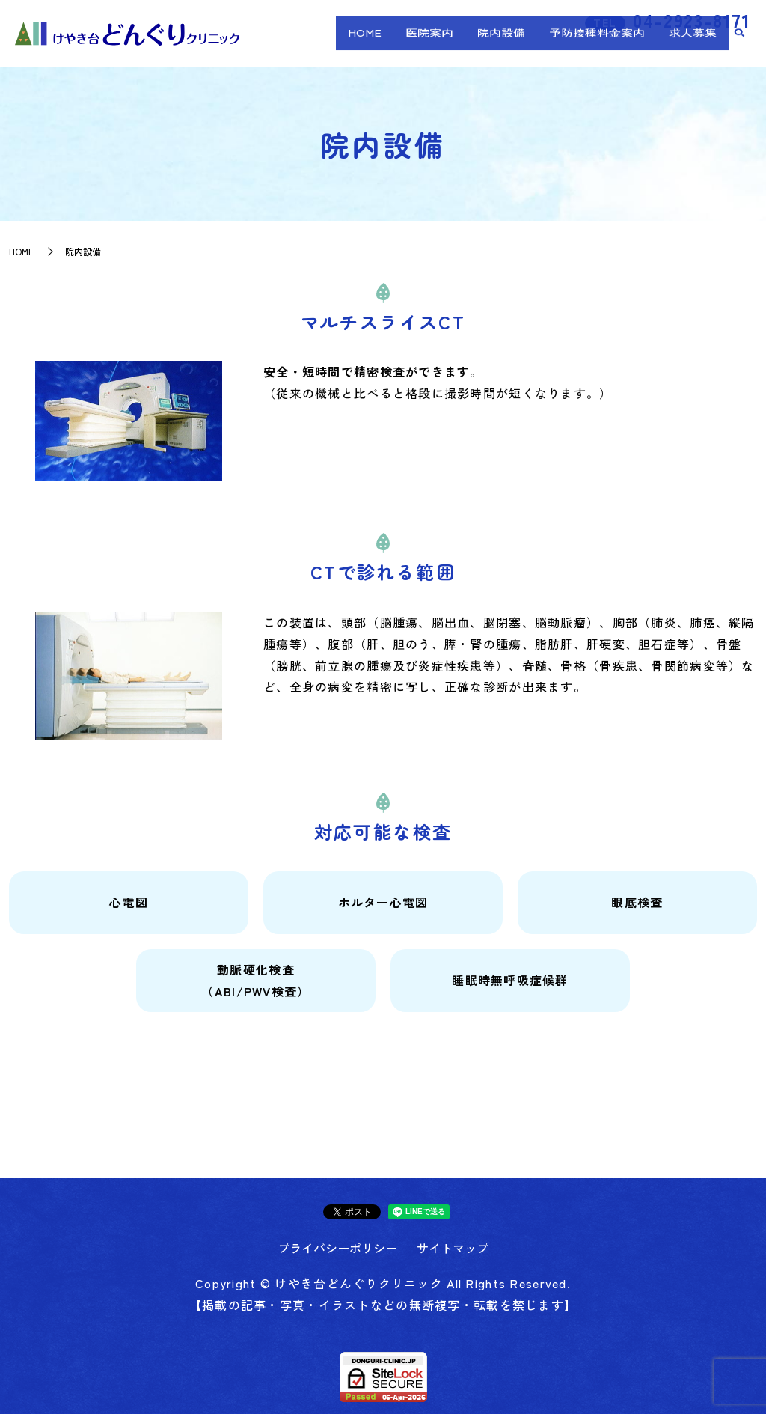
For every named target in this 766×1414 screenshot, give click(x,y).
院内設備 (537, 46)
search (740, 46)
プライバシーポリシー (337, 1248)
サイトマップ (452, 1248)
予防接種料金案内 (619, 46)
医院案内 (479, 46)
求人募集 (700, 46)
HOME (429, 46)
